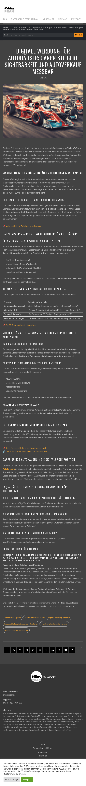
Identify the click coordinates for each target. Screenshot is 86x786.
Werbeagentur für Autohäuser (16, 630)
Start (5, 28)
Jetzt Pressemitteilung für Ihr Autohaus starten (27, 448)
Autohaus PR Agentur (12, 618)
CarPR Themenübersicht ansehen (21, 325)
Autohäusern (9, 469)
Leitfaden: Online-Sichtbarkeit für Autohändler (26, 451)
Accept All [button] (27, 779)
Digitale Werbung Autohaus (59, 618)
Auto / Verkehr (19, 28)
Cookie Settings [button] (11, 779)
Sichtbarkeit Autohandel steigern (54, 624)
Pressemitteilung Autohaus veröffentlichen (21, 624)
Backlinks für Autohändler (35, 618)
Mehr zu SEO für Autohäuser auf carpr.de (24, 226)
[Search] (78, 35)
